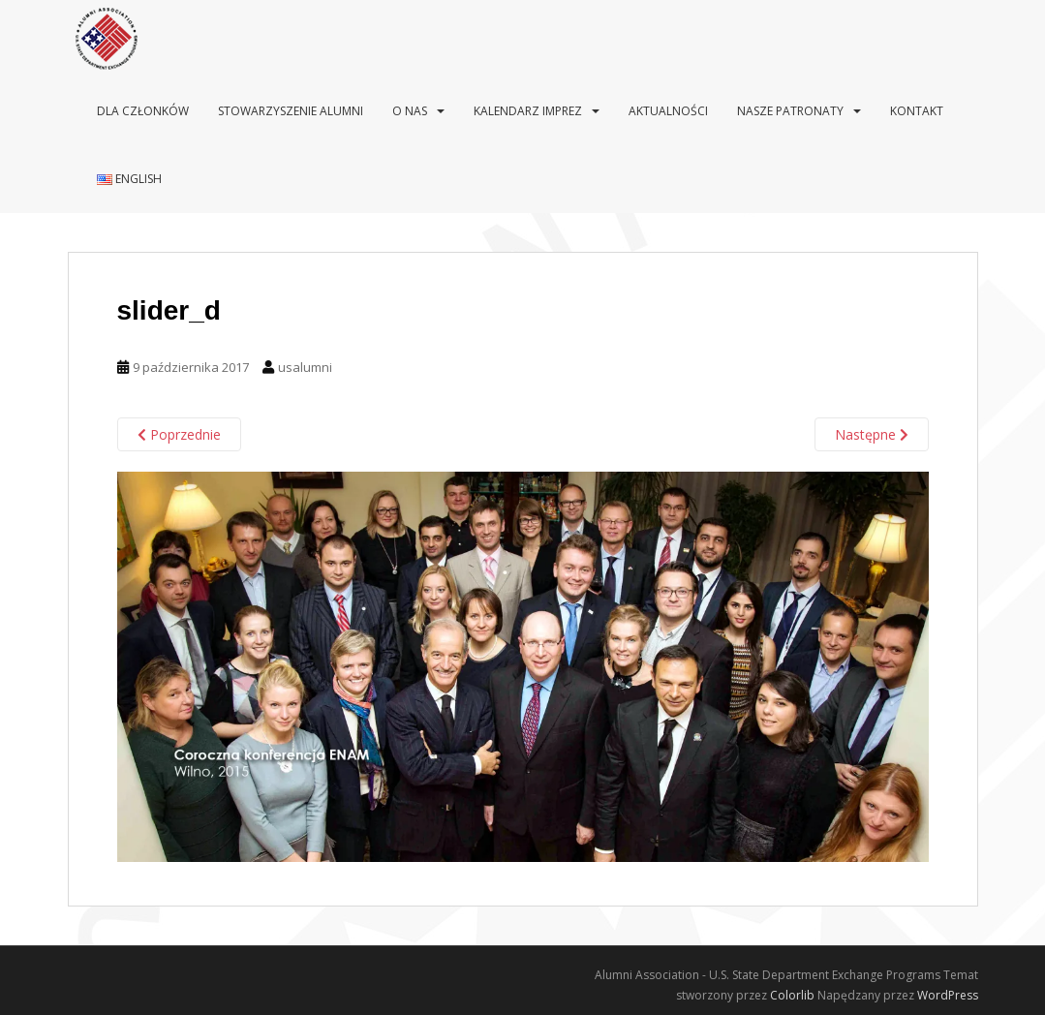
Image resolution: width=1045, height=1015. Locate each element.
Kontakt (916, 111)
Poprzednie (179, 434)
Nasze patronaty (790, 111)
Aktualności (668, 111)
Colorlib (792, 995)
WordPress (947, 995)
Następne (871, 434)
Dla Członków (143, 111)
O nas (409, 111)
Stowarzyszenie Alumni (290, 111)
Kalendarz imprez (528, 111)
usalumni (305, 367)
